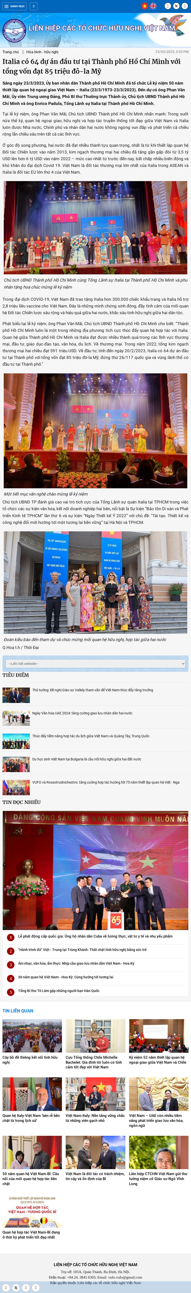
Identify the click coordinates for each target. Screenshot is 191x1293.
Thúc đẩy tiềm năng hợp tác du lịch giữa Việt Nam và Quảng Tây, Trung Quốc (90, 736)
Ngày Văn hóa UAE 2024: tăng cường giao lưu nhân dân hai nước (82, 713)
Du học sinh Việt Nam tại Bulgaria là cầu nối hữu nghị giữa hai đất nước (86, 759)
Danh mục (14, 6)
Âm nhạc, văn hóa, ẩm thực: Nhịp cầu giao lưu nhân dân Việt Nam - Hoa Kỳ (76, 963)
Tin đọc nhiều (21, 802)
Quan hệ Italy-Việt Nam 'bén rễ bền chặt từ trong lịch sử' (31, 1118)
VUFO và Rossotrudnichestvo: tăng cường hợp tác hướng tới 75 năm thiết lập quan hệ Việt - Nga (106, 782)
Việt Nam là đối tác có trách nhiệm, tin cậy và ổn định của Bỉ (95, 1176)
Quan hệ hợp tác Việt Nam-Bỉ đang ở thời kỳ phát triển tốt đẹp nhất (31, 1235)
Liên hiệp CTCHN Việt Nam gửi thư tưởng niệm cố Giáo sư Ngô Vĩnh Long (158, 1179)
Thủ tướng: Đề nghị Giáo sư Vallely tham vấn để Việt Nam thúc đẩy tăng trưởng (92, 690)
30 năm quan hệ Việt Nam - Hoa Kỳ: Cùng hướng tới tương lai (65, 977)
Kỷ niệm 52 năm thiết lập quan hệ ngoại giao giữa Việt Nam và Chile (157, 1060)
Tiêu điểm (15, 675)
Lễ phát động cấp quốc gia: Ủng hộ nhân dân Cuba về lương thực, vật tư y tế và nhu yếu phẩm (95, 936)
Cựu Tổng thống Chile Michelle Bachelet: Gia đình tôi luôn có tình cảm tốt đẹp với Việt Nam (94, 1062)
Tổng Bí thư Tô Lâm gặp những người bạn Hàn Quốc (58, 991)
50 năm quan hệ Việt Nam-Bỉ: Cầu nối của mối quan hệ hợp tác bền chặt (30, 1179)
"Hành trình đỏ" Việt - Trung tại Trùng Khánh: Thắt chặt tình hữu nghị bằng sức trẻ (82, 950)
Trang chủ (10, 52)
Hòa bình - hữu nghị (42, 52)
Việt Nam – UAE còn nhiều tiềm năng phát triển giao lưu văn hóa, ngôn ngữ (156, 1120)
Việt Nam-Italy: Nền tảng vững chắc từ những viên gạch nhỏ (95, 1118)
